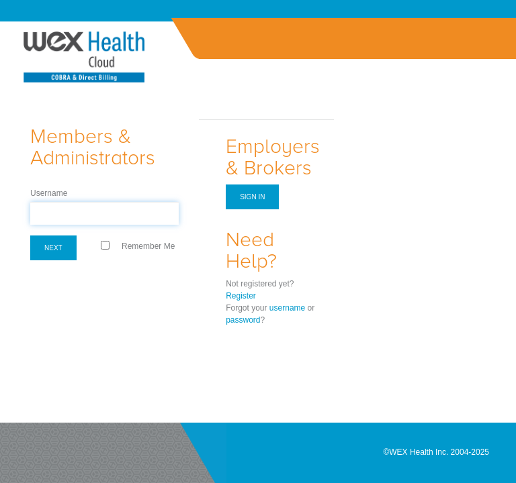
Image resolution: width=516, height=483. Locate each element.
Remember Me (148, 246)
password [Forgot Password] (243, 320)
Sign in (252, 197)
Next (53, 248)
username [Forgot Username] (287, 308)
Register (241, 296)
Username (48, 193)
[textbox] (104, 213)
